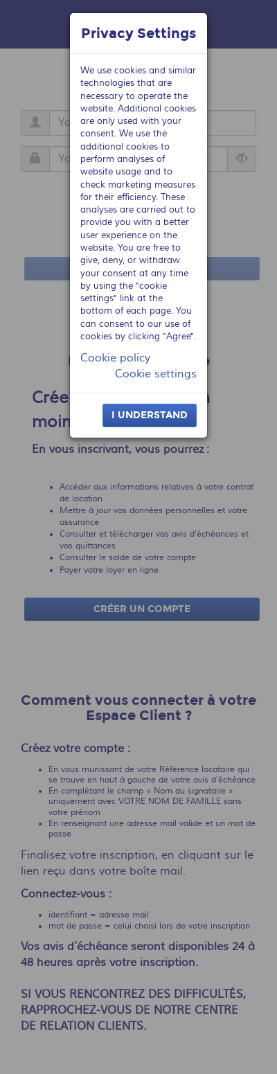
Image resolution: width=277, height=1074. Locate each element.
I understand (149, 415)
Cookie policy (115, 358)
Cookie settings (156, 374)
